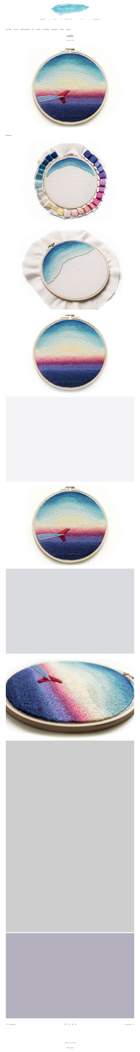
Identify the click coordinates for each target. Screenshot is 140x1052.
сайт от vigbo (70, 1047)
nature (68, 29)
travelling (46, 29)
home (62, 29)
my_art (16, 29)
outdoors (54, 29)
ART (55, 19)
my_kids (9, 29)
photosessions (25, 29)
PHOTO (68, 19)
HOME (43, 19)
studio (38, 29)
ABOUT (96, 19)
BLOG (83, 19)
